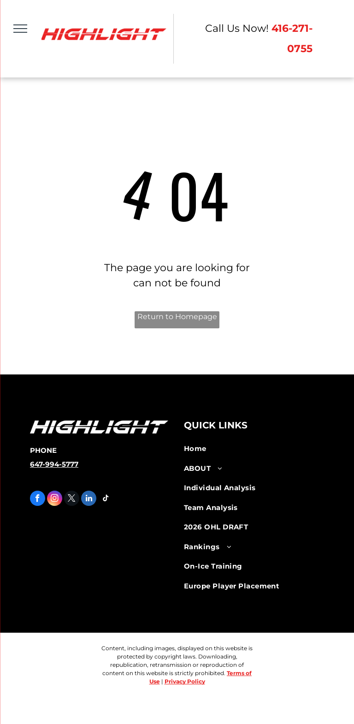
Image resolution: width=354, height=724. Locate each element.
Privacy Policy (185, 681)
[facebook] (37, 499)
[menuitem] (250, 449)
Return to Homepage (177, 316)
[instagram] (54, 499)
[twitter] (71, 499)
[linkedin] (88, 499)
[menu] (20, 29)
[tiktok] (105, 499)
